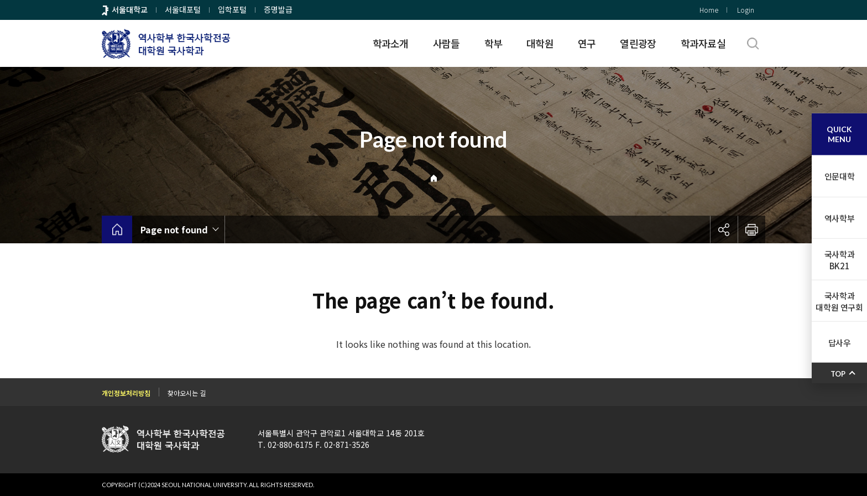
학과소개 (391, 43)
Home (708, 9)
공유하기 (724, 229)
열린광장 (638, 43)
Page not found (174, 229)
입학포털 (232, 9)
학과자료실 (703, 43)
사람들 (446, 43)
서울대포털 (183, 9)
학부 (493, 43)
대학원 (539, 43)
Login (745, 9)
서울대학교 (130, 9)
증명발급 (278, 9)
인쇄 (751, 229)
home (117, 229)
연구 (587, 43)
